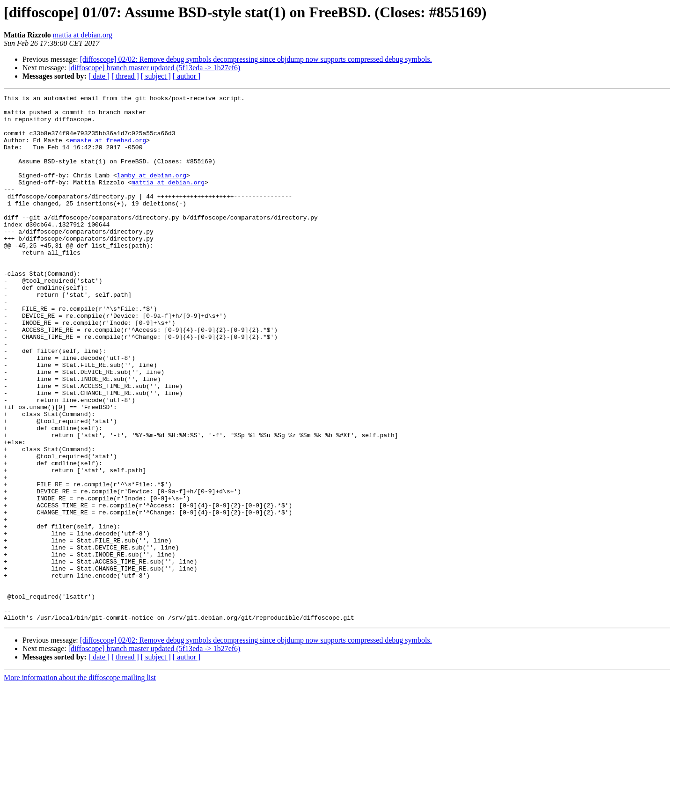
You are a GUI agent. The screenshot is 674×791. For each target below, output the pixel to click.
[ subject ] (156, 76)
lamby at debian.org (151, 192)
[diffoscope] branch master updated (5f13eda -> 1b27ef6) (154, 68)
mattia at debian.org (82, 35)
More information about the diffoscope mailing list (80, 783)
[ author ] (187, 76)
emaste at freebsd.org (107, 150)
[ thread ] (125, 76)
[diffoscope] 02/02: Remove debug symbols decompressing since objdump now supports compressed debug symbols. (256, 59)
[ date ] (99, 76)
